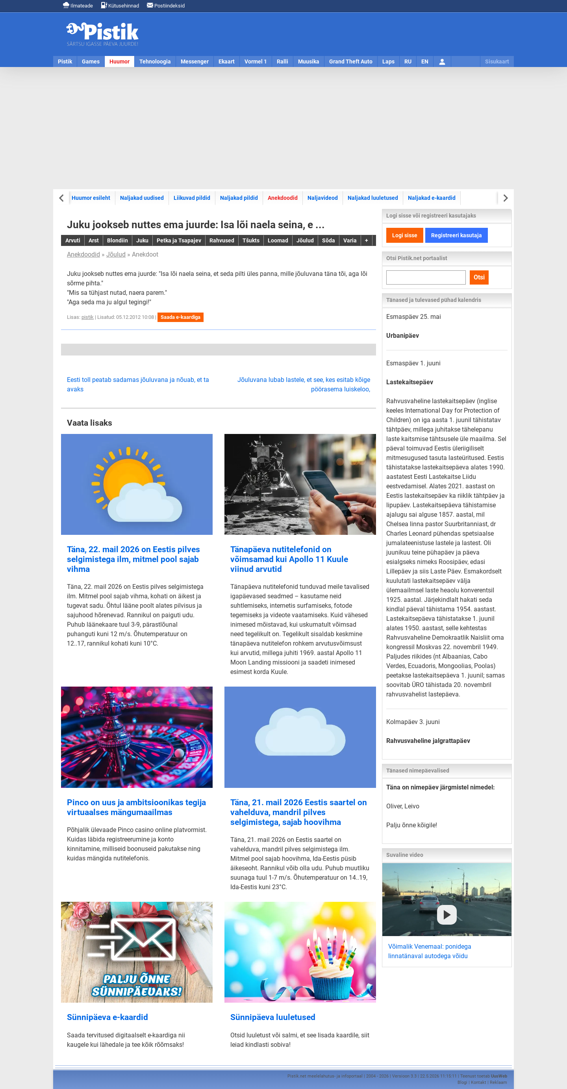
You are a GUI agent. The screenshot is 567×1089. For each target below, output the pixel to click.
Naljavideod (323, 198)
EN (424, 61)
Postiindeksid (166, 5)
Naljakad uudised (142, 198)
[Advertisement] (283, 128)
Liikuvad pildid (192, 198)
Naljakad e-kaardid (432, 198)
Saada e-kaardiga (180, 317)
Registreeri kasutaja (456, 235)
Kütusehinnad (120, 5)
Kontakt (478, 1082)
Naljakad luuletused (373, 198)
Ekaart (227, 61)
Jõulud (116, 254)
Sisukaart (497, 61)
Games (91, 61)
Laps (388, 61)
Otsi (479, 277)
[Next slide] (505, 198)
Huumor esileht (91, 198)
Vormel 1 (256, 61)
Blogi (462, 1082)
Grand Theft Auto (350, 61)
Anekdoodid (283, 198)
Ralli (282, 61)
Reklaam (498, 1082)
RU (407, 61)
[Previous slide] (62, 198)
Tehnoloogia (155, 61)
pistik (88, 317)
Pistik (65, 61)
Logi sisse (404, 235)
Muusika (308, 61)
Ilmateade (78, 5)
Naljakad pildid (239, 198)
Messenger (195, 61)
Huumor (119, 61)
